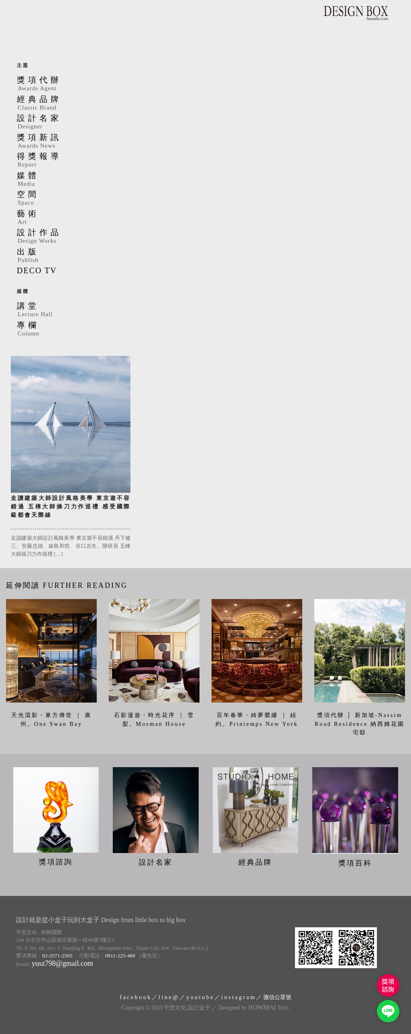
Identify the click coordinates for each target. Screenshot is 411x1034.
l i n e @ (168, 997)
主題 (23, 65)
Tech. (269, 1007)
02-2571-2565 (57, 956)
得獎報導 (205, 160)
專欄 (205, 329)
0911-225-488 (120, 956)
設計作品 (205, 237)
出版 (205, 256)
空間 (205, 198)
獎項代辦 (205, 84)
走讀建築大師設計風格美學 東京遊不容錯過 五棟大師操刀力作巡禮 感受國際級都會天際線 (70, 506)
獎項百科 (355, 863)
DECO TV (37, 270)
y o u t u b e (199, 997)
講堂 (205, 310)
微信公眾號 (277, 997)
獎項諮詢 (56, 862)
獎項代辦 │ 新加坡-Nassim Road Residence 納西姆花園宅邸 (360, 723)
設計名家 (205, 122)
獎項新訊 (205, 141)
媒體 (205, 180)
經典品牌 (205, 103)
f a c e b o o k (135, 997)
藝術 (205, 218)
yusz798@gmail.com (62, 963)
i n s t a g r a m (237, 997)
